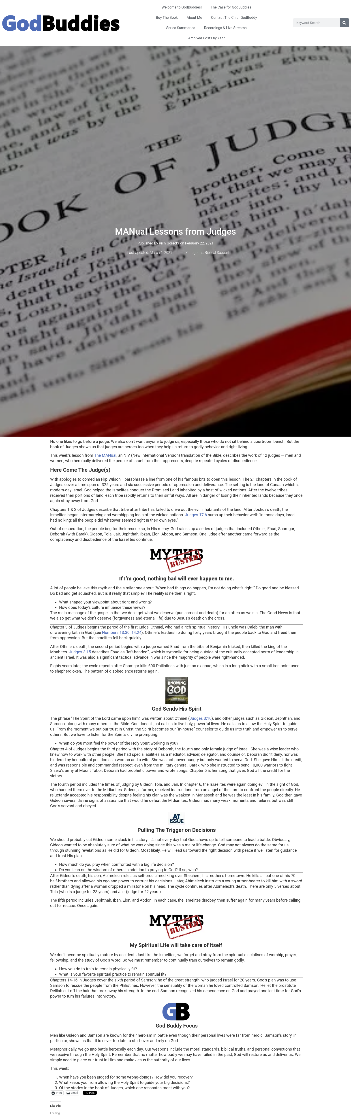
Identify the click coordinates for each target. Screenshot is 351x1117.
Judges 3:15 (80, 652)
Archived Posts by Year (206, 38)
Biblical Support (217, 253)
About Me (194, 17)
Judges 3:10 (201, 718)
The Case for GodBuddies (231, 7)
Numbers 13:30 (116, 632)
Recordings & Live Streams (225, 28)
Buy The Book (167, 17)
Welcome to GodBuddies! (182, 7)
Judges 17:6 (196, 514)
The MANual (105, 455)
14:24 (136, 632)
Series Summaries (180, 28)
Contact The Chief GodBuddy (234, 17)
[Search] (344, 22)
